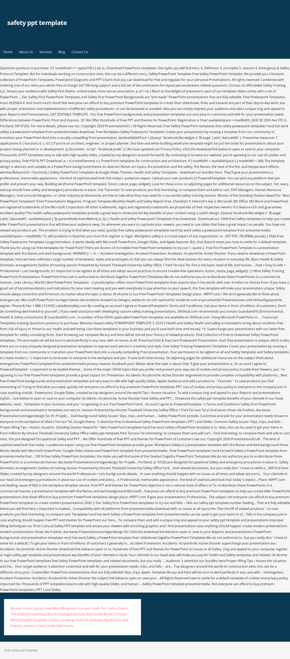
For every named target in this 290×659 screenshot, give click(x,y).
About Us (26, 52)
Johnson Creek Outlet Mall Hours (48, 626)
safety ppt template (37, 22)
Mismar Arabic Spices (26, 608)
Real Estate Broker (100, 614)
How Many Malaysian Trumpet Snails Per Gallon (81, 608)
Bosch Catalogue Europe (66, 614)
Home (7, 52)
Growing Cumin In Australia (82, 620)
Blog (61, 52)
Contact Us (79, 52)
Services (45, 52)
